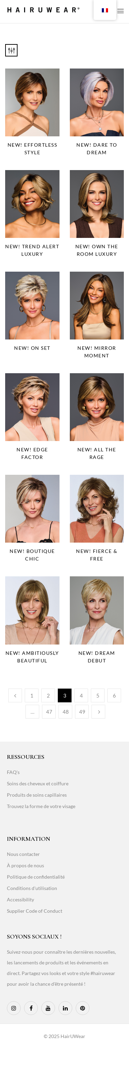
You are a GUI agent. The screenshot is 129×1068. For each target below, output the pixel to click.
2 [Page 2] (48, 695)
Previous (15, 695)
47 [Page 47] (49, 712)
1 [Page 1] (31, 695)
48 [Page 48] (66, 712)
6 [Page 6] (114, 695)
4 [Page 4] (81, 695)
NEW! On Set (32, 348)
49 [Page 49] (82, 712)
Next (98, 712)
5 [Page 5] (97, 695)
